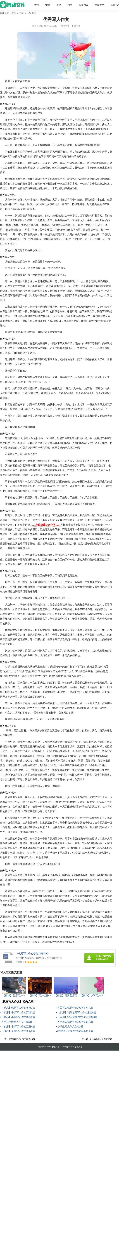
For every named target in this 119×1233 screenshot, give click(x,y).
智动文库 (55, 1047)
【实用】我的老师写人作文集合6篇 (76, 1012)
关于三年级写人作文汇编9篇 (16, 1021)
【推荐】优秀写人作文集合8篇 (18, 1031)
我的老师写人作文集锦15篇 (22, 1039)
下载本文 (75, 26)
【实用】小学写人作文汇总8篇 (18, 1026)
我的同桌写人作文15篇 (101, 1039)
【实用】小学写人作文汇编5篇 (18, 1012)
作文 (69, 5)
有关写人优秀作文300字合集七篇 (75, 1031)
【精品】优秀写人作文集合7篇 (18, 1007)
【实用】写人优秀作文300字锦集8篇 (77, 1017)
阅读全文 (65, 26)
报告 (47, 5)
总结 (58, 5)
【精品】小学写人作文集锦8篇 (18, 1017)
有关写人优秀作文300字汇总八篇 (75, 1007)
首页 (36, 5)
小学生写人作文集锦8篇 (70, 1026)
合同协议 (83, 5)
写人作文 (32, 13)
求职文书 (100, 5)
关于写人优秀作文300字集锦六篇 (75, 1021)
